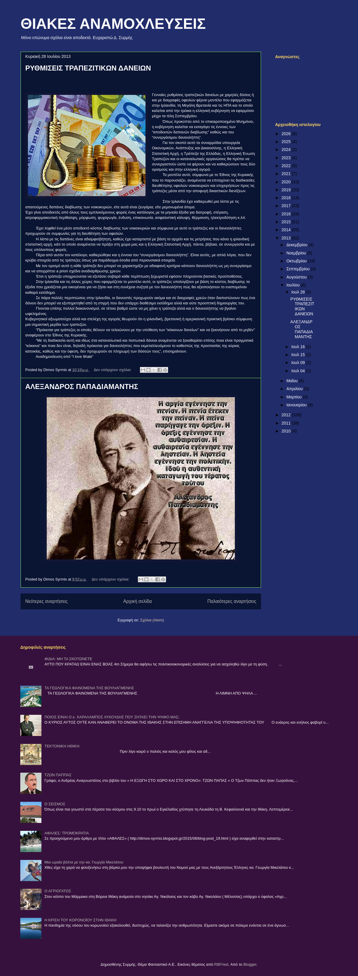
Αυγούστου (297, 277)
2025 (287, 141)
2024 (287, 149)
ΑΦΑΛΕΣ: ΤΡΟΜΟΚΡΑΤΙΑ (66, 833)
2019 (287, 189)
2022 (287, 165)
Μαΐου (292, 380)
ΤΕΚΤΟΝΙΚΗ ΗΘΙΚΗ (61, 746)
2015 (287, 221)
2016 (287, 214)
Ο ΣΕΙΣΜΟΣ (54, 804)
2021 (287, 173)
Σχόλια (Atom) (152, 620)
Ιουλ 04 (298, 370)
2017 (287, 205)
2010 (287, 431)
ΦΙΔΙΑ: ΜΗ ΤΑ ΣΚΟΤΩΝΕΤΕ (68, 659)
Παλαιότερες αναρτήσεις (232, 601)
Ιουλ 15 (298, 354)
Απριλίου (295, 388)
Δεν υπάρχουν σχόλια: (113, 370)
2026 (287, 133)
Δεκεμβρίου (297, 244)
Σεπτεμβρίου (298, 268)
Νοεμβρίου (296, 253)
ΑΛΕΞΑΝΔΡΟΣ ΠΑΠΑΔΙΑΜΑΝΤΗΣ (81, 386)
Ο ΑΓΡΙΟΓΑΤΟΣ (57, 891)
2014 (287, 229)
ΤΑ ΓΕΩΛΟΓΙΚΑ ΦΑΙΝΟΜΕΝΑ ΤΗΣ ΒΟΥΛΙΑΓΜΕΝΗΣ (89, 688)
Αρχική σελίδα (137, 601)
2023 (287, 157)
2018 (287, 197)
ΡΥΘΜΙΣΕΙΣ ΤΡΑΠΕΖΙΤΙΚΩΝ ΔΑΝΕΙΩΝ (88, 68)
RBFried (221, 964)
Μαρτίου (294, 397)
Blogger (249, 964)
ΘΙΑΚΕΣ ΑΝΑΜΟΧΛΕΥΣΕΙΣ (113, 24)
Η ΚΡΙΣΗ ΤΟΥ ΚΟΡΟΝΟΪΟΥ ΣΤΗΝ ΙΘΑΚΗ (80, 920)
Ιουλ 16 (298, 346)
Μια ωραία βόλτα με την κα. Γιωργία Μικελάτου (83, 862)
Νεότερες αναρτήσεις (46, 601)
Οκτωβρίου (297, 261)
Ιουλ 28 (298, 292)
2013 (287, 238)
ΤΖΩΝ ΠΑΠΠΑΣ (57, 775)
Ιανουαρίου (297, 405)
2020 (287, 182)
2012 (287, 414)
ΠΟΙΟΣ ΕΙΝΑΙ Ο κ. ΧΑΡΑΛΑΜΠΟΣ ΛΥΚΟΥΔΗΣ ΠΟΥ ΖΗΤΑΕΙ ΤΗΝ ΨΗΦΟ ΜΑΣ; (112, 717)
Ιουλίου (293, 285)
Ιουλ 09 (298, 362)
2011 (287, 423)
